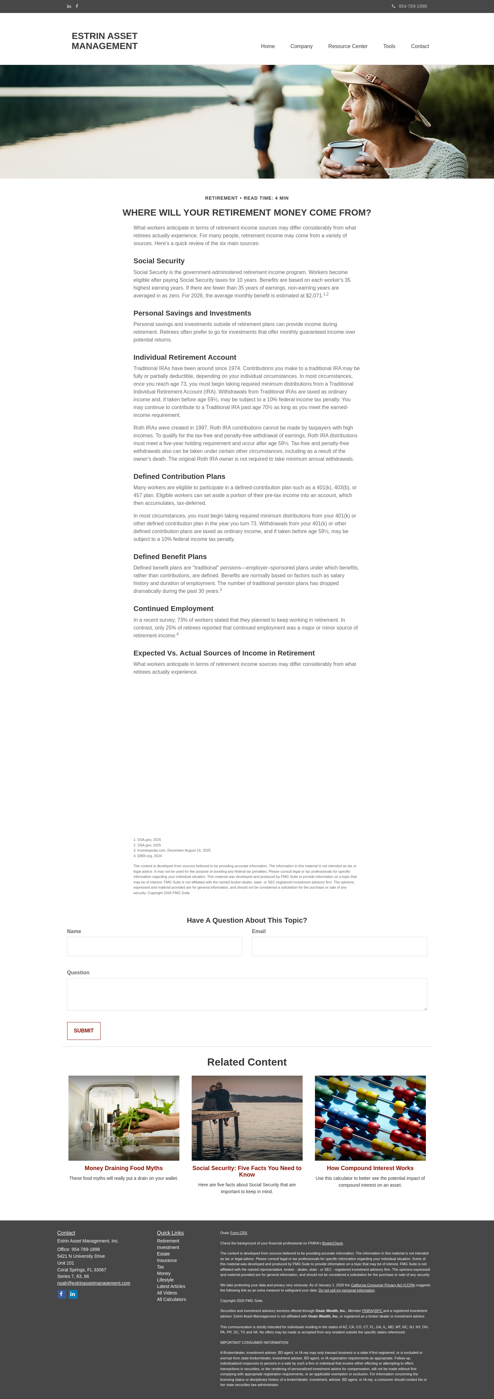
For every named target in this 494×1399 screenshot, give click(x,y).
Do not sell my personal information (346, 1290)
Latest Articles (171, 1286)
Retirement (168, 1240)
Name (74, 931)
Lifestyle (165, 1279)
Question (78, 972)
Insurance (167, 1260)
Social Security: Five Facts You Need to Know (246, 1171)
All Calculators (171, 1299)
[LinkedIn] (69, 6)
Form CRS (238, 1233)
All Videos (167, 1292)
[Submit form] (84, 1031)
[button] (300, 38)
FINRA (367, 1311)
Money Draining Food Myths (124, 1168)
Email (259, 931)
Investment (168, 1247)
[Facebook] (77, 6)
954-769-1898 (409, 6)
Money (164, 1273)
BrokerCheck (332, 1243)
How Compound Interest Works (370, 1168)
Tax (160, 1266)
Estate (163, 1253)
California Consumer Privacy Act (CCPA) (383, 1285)
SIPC (378, 1311)
